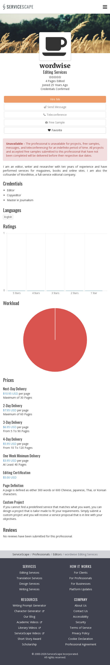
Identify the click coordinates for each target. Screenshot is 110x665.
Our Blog (29, 616)
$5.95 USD (9, 444)
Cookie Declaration (80, 639)
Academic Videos (29, 622)
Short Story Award (29, 639)
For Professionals (80, 578)
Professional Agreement (80, 644)
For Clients (81, 572)
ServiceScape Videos (29, 633)
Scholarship (29, 644)
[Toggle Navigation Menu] (105, 7)
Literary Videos (29, 628)
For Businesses (81, 584)
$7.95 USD (9, 410)
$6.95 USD (9, 427)
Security (81, 622)
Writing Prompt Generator (29, 605)
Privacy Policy (80, 633)
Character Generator (29, 611)
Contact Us (80, 611)
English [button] (8, 217)
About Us (81, 605)
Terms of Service (81, 628)
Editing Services (29, 572)
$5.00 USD (9, 477)
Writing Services (29, 589)
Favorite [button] (55, 130)
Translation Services (29, 578)
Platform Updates (80, 589)
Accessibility (80, 616)
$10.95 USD (10, 393)
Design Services (29, 584)
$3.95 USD (9, 460)
